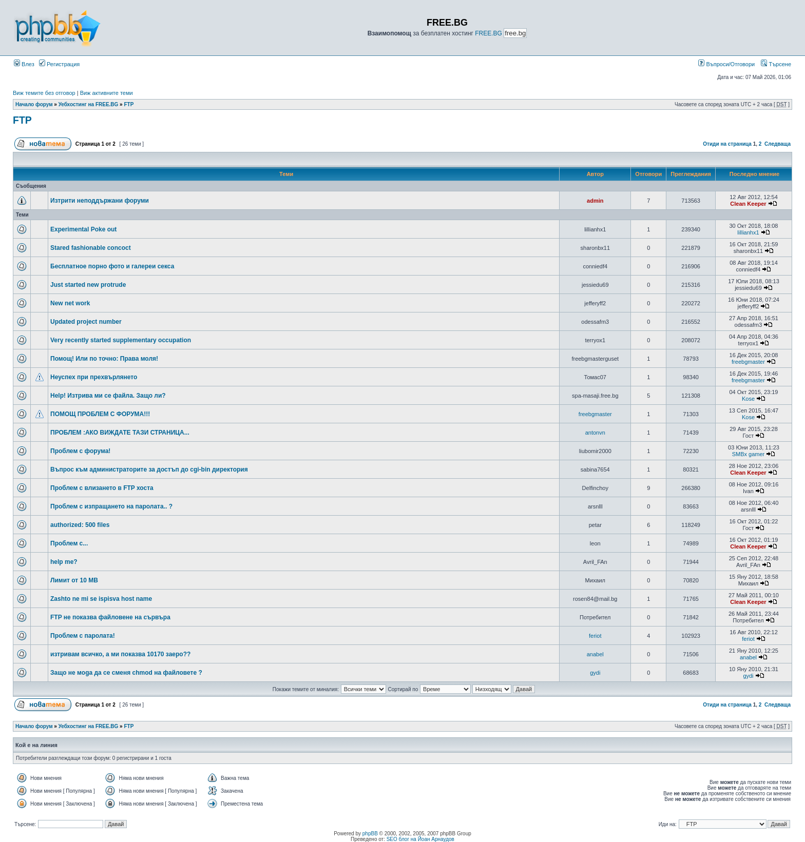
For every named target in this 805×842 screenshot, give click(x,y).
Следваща (777, 144)
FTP (128, 104)
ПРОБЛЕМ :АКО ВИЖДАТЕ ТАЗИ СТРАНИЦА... (119, 432)
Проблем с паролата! (82, 635)
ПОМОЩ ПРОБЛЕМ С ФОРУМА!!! (100, 414)
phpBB (370, 833)
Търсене (776, 64)
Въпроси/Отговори (726, 64)
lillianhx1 (748, 232)
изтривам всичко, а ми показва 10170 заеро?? (120, 654)
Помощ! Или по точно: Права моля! (104, 358)
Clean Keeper (748, 204)
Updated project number (86, 321)
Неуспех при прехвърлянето (93, 377)
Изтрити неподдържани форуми (99, 200)
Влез (24, 64)
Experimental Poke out (83, 229)
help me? (64, 561)
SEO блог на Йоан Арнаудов (420, 839)
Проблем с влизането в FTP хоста (102, 488)
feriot (595, 636)
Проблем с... (69, 543)
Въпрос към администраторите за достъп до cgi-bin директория (149, 469)
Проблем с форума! (80, 451)
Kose (748, 399)
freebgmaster (748, 362)
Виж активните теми (106, 93)
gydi (595, 673)
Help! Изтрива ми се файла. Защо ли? (108, 395)
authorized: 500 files (79, 524)
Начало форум (34, 104)
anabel (595, 654)
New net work (70, 303)
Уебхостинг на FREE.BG (89, 104)
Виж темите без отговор (44, 93)
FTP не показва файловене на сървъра (110, 617)
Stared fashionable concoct (90, 247)
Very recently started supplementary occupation (120, 340)
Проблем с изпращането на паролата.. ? (111, 506)
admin (595, 201)
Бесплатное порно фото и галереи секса (112, 266)
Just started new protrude (88, 284)
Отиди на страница (727, 144)
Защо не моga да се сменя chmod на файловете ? (126, 672)
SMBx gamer (748, 454)
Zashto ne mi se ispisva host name (101, 598)
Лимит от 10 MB (74, 580)
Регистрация (59, 64)
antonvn (595, 432)
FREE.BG (488, 33)
